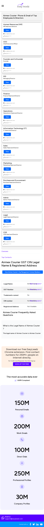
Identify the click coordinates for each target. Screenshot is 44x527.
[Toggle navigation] (2, 5)
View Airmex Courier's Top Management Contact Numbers (22, 272)
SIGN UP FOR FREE (22, 364)
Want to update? (36, 284)
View (7, 30)
